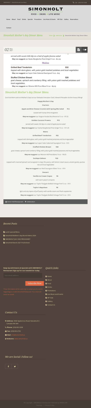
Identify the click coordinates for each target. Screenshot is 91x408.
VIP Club (59, 19)
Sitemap (39, 405)
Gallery (66, 19)
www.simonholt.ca (20, 339)
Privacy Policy (49, 405)
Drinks (24, 19)
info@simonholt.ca (18, 335)
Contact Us (51, 305)
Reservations (74, 19)
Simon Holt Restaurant (15, 202)
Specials (30, 19)
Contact (8, 28)
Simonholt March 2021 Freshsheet (17, 243)
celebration (59, 35)
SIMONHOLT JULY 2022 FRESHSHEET (17, 239)
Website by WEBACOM (59, 403)
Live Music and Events (55, 294)
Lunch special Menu (12, 232)
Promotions (38, 19)
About (14, 19)
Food (18, 19)
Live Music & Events (49, 19)
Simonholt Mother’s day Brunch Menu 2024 (20, 235)
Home (8, 19)
